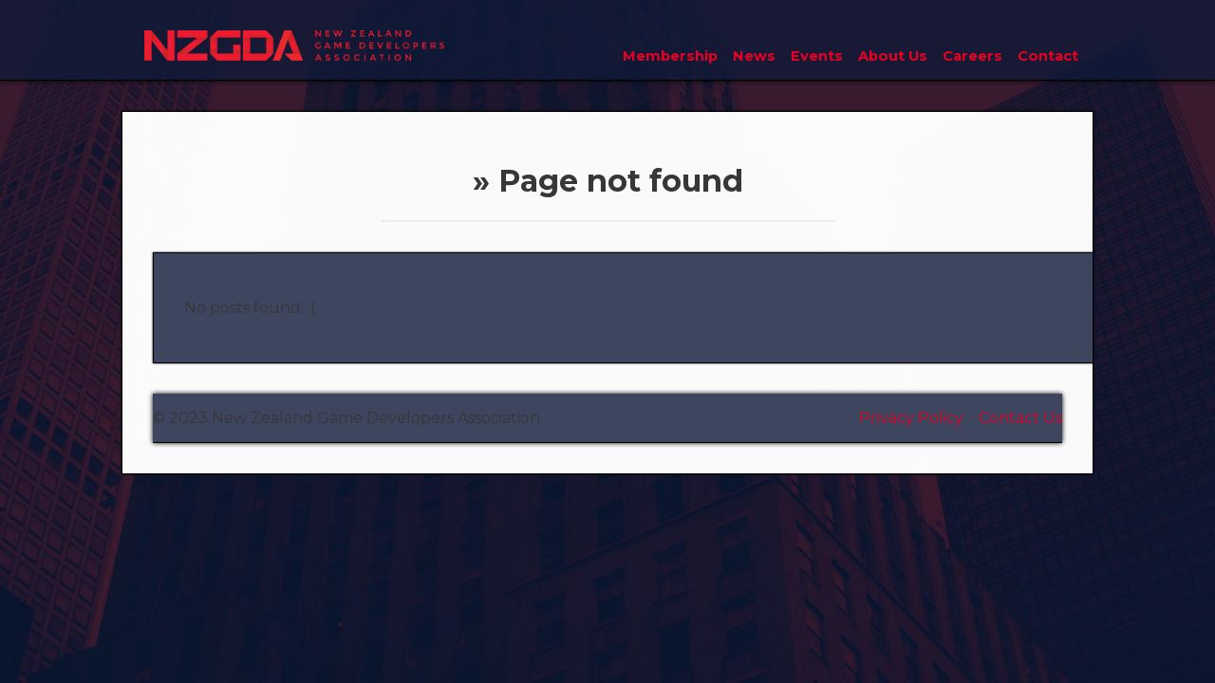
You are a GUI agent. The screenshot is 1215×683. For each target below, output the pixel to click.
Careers (972, 56)
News (754, 56)
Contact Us (1020, 418)
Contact (1048, 56)
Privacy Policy (911, 418)
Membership (670, 56)
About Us (892, 56)
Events (817, 56)
